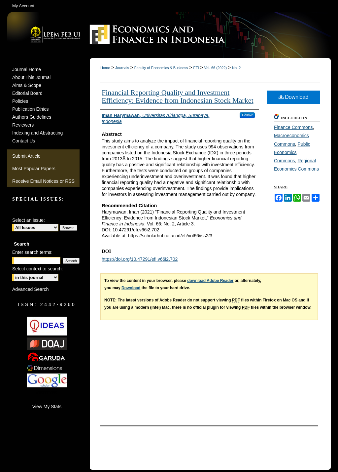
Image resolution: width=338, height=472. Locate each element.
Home (105, 68)
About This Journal (31, 77)
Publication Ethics (30, 109)
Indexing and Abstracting (37, 133)
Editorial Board (27, 93)
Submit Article (26, 156)
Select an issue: (28, 220)
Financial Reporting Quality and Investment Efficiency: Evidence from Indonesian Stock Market (178, 96)
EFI (196, 68)
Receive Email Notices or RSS (43, 181)
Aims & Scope (26, 85)
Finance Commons (293, 127)
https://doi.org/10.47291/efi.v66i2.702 (140, 259)
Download (294, 97)
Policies (20, 101)
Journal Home (26, 69)
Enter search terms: (32, 252)
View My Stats (46, 406)
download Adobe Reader (210, 280)
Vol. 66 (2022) (215, 68)
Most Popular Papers (33, 168)
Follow (247, 115)
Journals (122, 68)
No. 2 (236, 68)
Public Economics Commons (292, 152)
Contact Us (23, 140)
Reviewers (23, 125)
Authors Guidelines (31, 117)
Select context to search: (37, 268)
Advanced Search (30, 289)
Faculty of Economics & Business (161, 68)
